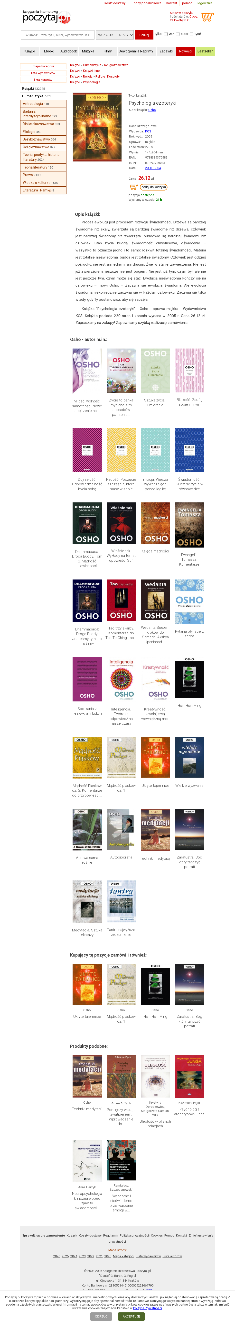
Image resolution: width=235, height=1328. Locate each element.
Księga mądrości (155, 551)
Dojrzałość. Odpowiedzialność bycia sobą (87, 484)
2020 (107, 1256)
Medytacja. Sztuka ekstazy (87, 932)
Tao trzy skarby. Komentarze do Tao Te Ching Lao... (121, 633)
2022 (90, 1256)
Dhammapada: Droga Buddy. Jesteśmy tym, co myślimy (87, 636)
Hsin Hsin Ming (189, 705)
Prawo (28, 175)
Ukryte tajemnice (155, 785)
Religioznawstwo (36, 147)
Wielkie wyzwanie (189, 785)
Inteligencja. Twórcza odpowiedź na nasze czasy (121, 716)
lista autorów (43, 80)
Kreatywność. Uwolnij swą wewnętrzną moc (155, 714)
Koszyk (72, 1235)
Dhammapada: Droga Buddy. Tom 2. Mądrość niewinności (87, 558)
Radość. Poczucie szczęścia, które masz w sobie (121, 484)
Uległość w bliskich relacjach (155, 1123)
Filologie (29, 132)
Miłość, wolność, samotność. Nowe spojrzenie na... (87, 406)
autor (184, 34)
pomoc (187, 3)
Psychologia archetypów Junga (189, 1111)
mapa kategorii (43, 66)
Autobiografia (121, 857)
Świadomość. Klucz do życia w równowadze (189, 484)
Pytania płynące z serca (189, 634)
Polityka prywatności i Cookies (141, 1235)
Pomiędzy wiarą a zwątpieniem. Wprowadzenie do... (121, 1117)
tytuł (198, 34)
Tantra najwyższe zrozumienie (121, 932)
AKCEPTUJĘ (131, 1316)
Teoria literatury (35, 167)
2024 (73, 1256)
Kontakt (181, 1235)
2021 (99, 1256)
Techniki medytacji (155, 858)
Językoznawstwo (36, 139)
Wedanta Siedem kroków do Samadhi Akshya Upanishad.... (155, 634)
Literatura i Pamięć (37, 190)
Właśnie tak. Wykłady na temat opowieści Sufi (121, 556)
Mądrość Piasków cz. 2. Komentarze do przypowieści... (87, 791)
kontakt (171, 3)
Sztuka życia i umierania (155, 402)
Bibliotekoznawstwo (38, 124)
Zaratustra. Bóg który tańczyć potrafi (189, 862)
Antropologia (33, 104)
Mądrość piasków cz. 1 (121, 788)
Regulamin (110, 1235)
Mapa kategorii (123, 1256)
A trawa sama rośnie (87, 860)
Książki (28, 88)
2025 (65, 1256)
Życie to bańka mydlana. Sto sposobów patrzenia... (121, 407)
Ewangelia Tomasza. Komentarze (189, 560)
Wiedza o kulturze (36, 183)
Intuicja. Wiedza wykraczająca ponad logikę (155, 484)
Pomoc (169, 1235)
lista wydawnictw (43, 73)
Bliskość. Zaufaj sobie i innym (189, 402)
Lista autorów (172, 1256)
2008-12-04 (153, 168)
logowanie (204, 3)
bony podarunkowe (147, 3)
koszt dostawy (114, 3)
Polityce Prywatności (147, 1308)
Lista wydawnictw (148, 1256)
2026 (56, 1256)
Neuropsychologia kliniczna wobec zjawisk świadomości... (87, 1200)
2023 (82, 1256)
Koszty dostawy (90, 1235)
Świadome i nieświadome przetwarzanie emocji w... (121, 1203)
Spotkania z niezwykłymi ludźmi (87, 711)
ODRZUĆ (101, 1316)
